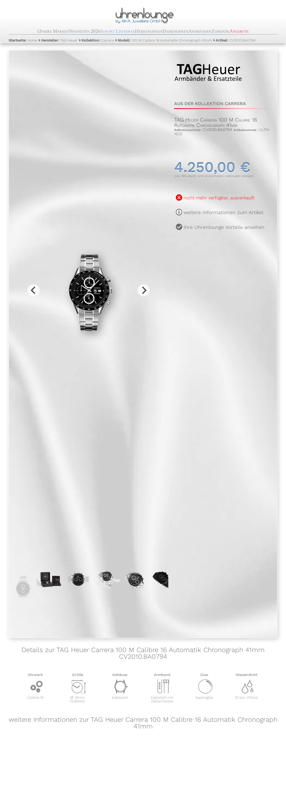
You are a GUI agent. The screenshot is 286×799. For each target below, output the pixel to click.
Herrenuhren (148, 31)
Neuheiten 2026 (84, 31)
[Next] (143, 290)
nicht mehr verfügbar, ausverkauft (219, 197)
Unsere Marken (53, 31)
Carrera (98, 40)
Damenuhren (175, 31)
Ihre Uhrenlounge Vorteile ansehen (224, 227)
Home (23, 40)
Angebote (239, 31)
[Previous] (34, 290)
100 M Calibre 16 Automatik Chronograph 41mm (165, 40)
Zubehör (220, 31)
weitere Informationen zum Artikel (223, 212)
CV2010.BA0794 (235, 40)
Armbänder (199, 31)
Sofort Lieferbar (117, 31)
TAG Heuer (59, 40)
